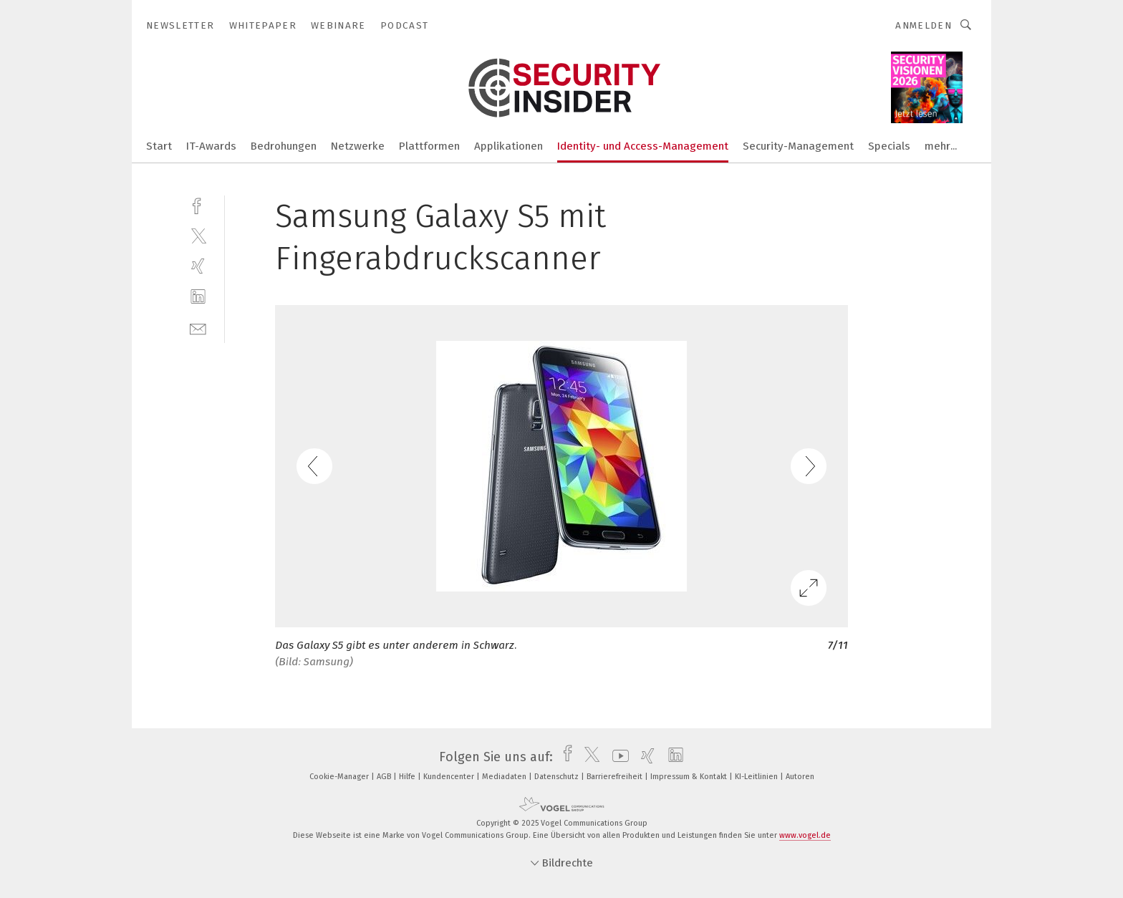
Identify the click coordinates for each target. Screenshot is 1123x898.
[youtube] (617, 757)
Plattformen (429, 146)
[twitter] (198, 235)
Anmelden (923, 25)
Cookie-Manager (340, 776)
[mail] (198, 328)
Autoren (800, 776)
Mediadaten (505, 776)
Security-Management (798, 146)
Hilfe (408, 776)
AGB (385, 776)
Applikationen (508, 146)
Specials (889, 146)
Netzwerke (358, 146)
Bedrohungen (284, 146)
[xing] (198, 266)
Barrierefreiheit (616, 776)
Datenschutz (557, 776)
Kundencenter (449, 776)
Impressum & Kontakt (689, 776)
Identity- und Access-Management (642, 146)
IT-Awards (211, 146)
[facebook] (198, 204)
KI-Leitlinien (757, 776)
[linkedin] (198, 297)
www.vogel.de (805, 835)
